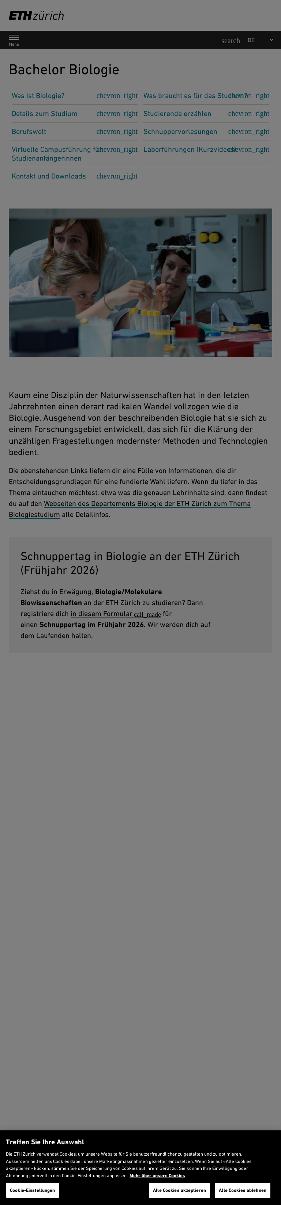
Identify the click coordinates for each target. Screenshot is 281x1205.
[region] (140, 1167)
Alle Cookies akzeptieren (179, 1190)
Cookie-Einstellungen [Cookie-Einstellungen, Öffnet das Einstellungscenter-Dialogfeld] (32, 1190)
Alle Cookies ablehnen (242, 1190)
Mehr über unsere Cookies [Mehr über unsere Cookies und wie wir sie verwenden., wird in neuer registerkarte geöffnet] (157, 1175)
